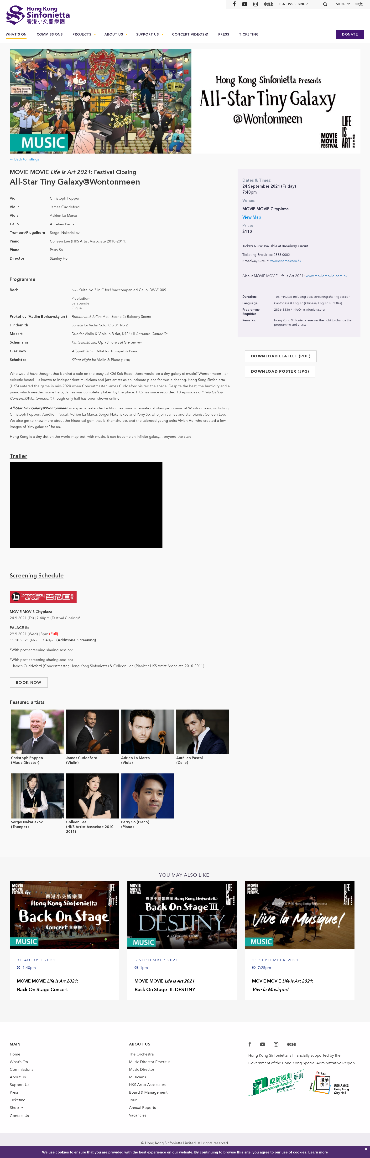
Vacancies (137, 1115)
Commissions (50, 34)
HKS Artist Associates (147, 1084)
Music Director (141, 1069)
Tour (133, 1100)
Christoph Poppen (27, 758)
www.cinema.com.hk (285, 261)
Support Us (147, 34)
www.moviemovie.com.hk (327, 276)
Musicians (137, 1077)
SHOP (341, 4)
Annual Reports (142, 1107)
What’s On (16, 34)
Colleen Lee (76, 822)
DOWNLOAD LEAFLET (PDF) (281, 356)
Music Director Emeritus (149, 1062)
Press (223, 34)
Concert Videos (188, 34)
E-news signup (293, 4)
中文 (359, 4)
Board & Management (148, 1092)
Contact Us (19, 1115)
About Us (113, 34)
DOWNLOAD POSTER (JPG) (280, 371)
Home (15, 1054)
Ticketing (249, 34)
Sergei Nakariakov (27, 822)
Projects (82, 34)
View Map (251, 217)
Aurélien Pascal (189, 758)
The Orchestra (141, 1054)
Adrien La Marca (135, 758)
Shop (14, 1107)
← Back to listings (24, 159)
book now (29, 682)
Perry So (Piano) (135, 822)
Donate (350, 34)
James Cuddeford (81, 758)
